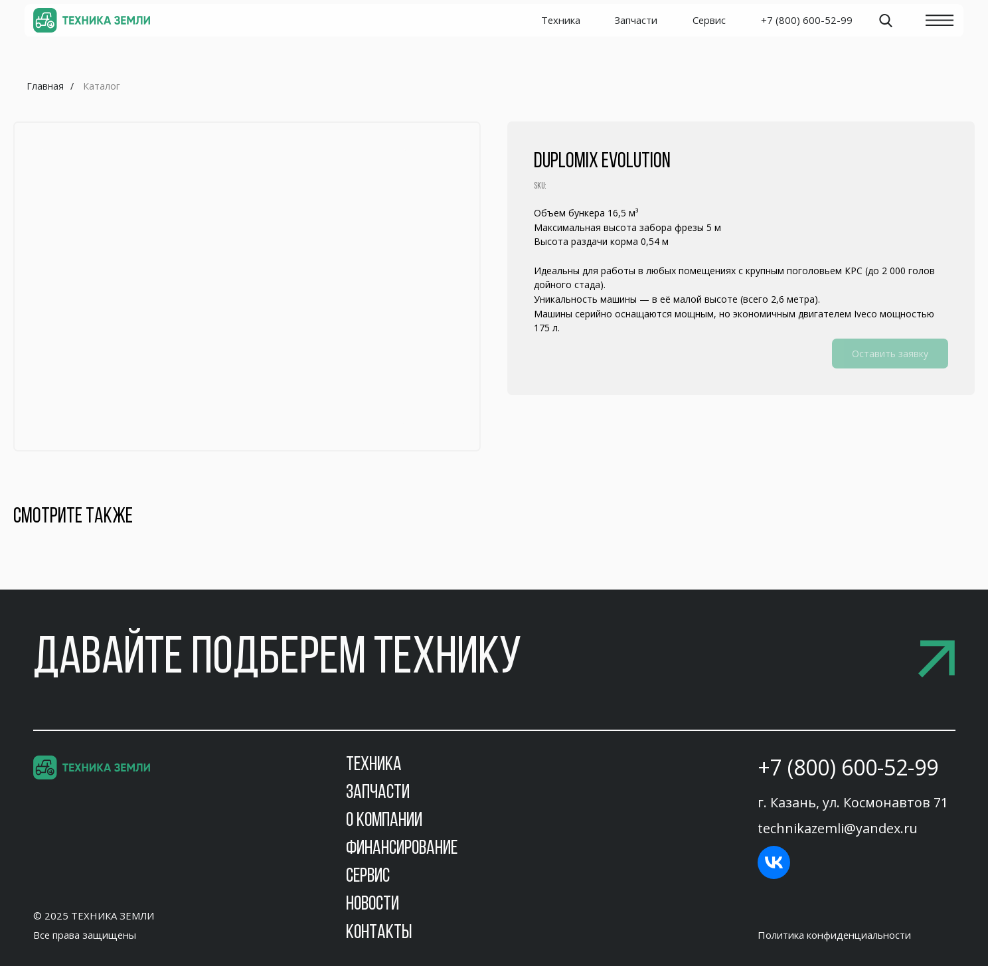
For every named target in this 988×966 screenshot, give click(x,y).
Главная (45, 86)
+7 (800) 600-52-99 (848, 767)
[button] (494, 659)
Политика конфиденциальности (834, 934)
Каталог (101, 86)
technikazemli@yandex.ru (838, 828)
